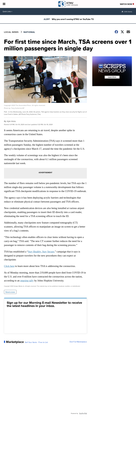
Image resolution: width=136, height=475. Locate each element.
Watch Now (127, 4)
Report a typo (10, 292)
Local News (11, 32)
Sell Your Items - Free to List (36, 342)
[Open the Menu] (4, 4)
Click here (9, 266)
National (29, 32)
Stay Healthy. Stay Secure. (41, 251)
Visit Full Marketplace (78, 342)
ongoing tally (27, 280)
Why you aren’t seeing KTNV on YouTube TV (73, 19)
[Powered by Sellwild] (83, 413)
